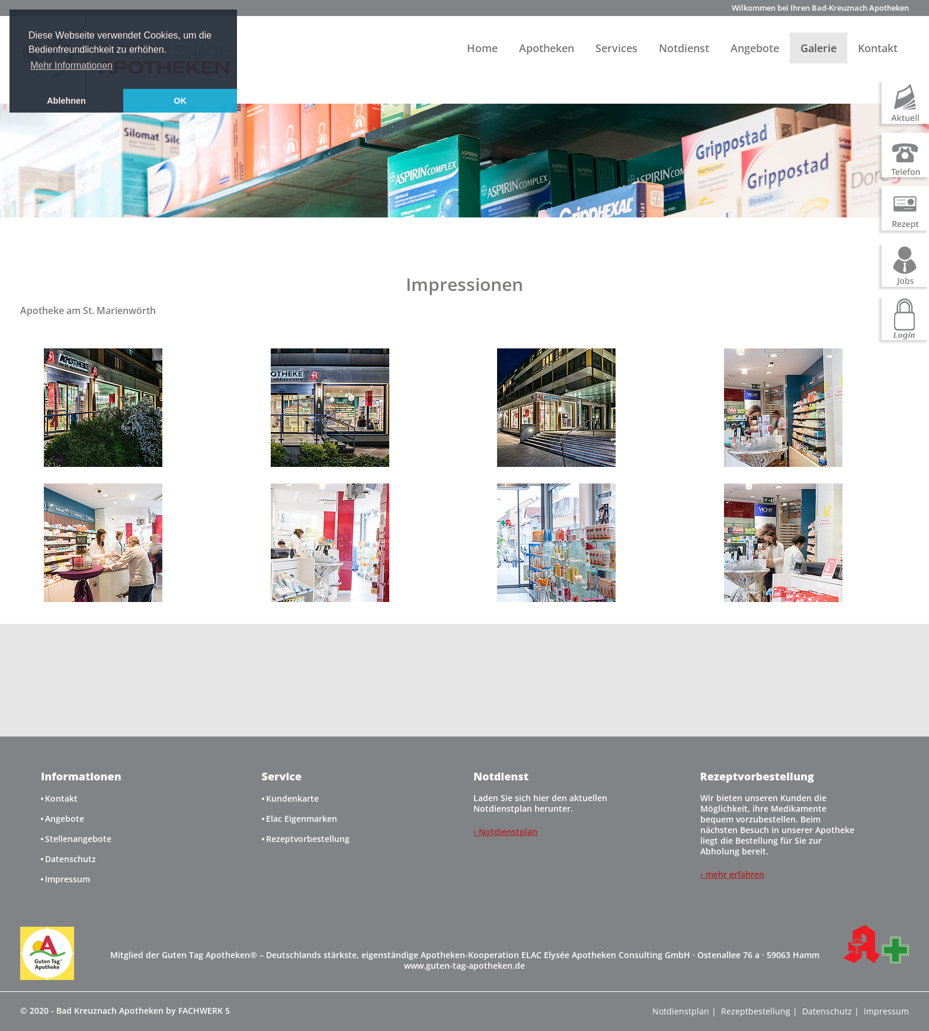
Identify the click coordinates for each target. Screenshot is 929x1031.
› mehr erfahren (732, 874)
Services (616, 48)
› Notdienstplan (505, 831)
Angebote (755, 48)
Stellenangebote (78, 838)
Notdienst (684, 48)
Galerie (818, 48)
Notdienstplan (680, 1011)
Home (482, 48)
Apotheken (546, 48)
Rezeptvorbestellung (308, 838)
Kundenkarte (292, 798)
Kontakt (878, 48)
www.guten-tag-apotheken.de (464, 965)
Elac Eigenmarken (301, 818)
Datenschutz (70, 858)
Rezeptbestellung (755, 1011)
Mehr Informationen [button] (71, 65)
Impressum (67, 879)
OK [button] (180, 100)
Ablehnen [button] (66, 100)
